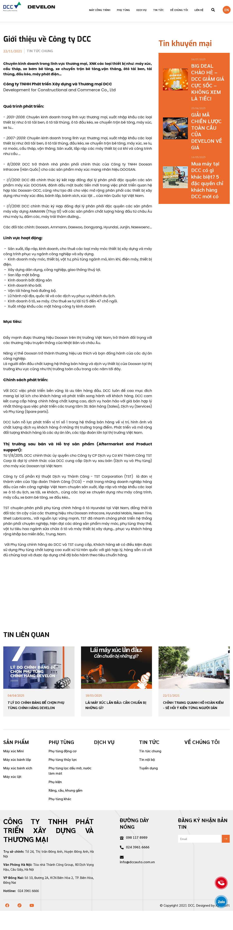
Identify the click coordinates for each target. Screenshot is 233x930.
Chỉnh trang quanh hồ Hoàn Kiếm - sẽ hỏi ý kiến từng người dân (193, 705)
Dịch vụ (141, 10)
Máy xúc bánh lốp (17, 759)
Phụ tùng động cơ (62, 751)
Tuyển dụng (148, 768)
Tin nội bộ (147, 759)
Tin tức (158, 10)
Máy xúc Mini (13, 751)
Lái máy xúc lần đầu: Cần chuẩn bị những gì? (115, 705)
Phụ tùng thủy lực (63, 759)
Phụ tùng (123, 10)
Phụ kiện (55, 781)
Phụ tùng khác (60, 798)
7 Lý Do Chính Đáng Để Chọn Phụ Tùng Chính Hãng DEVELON (36, 705)
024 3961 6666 (134, 847)
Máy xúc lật (12, 776)
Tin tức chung (150, 751)
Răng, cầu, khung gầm (66, 790)
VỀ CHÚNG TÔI (179, 10)
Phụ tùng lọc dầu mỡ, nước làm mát (70, 770)
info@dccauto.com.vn (137, 860)
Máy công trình (99, 10)
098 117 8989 (133, 837)
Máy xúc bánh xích (17, 768)
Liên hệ (198, 10)
